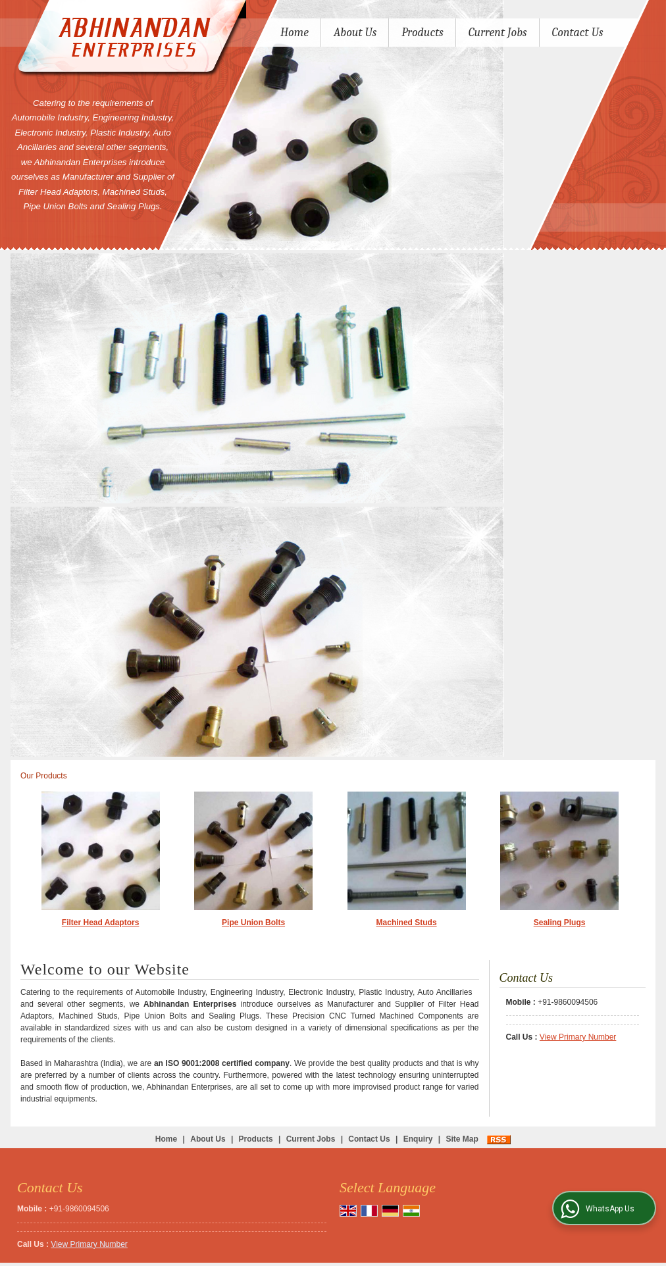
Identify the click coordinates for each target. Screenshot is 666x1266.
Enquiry (418, 1139)
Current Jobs (498, 32)
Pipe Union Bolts (253, 922)
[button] (578, 1037)
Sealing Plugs (560, 922)
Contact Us (577, 32)
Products (422, 32)
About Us (355, 32)
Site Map (462, 1139)
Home (294, 32)
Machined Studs (406, 922)
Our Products (43, 775)
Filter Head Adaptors (101, 922)
